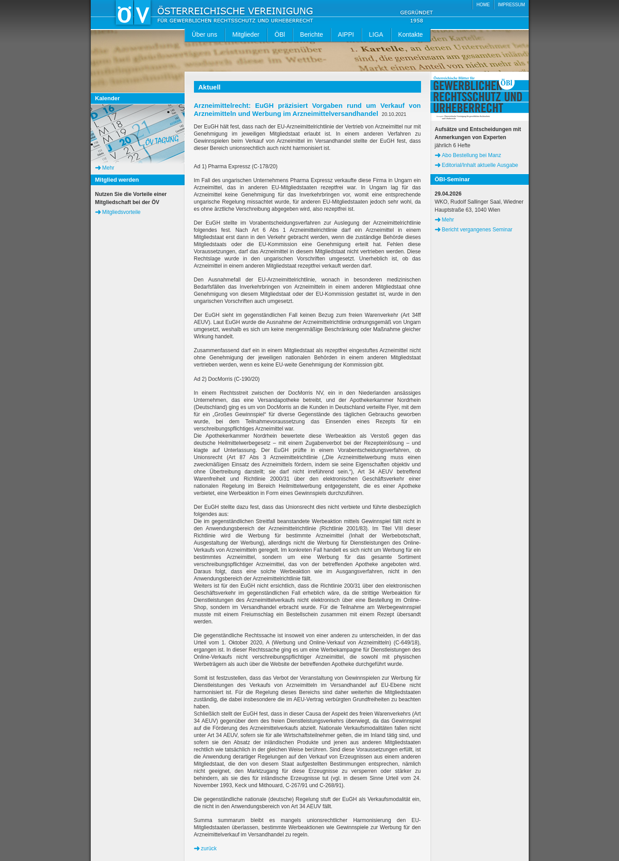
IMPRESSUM (511, 4)
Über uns (204, 34)
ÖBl (279, 34)
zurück (209, 848)
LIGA (376, 34)
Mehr (108, 168)
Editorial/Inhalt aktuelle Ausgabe (480, 165)
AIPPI (346, 34)
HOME (483, 4)
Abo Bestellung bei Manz (471, 155)
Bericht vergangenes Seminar (477, 229)
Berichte (311, 34)
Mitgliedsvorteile (121, 212)
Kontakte (410, 34)
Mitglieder (246, 34)
